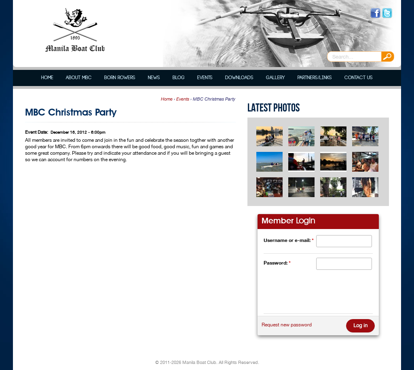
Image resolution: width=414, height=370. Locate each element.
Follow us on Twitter (387, 13)
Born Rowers (119, 77)
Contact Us (358, 77)
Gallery (275, 77)
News (154, 77)
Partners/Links (315, 77)
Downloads (239, 77)
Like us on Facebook (375, 13)
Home (47, 77)
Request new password (287, 325)
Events (205, 77)
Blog (179, 77)
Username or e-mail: (289, 240)
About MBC (79, 77)
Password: (277, 263)
